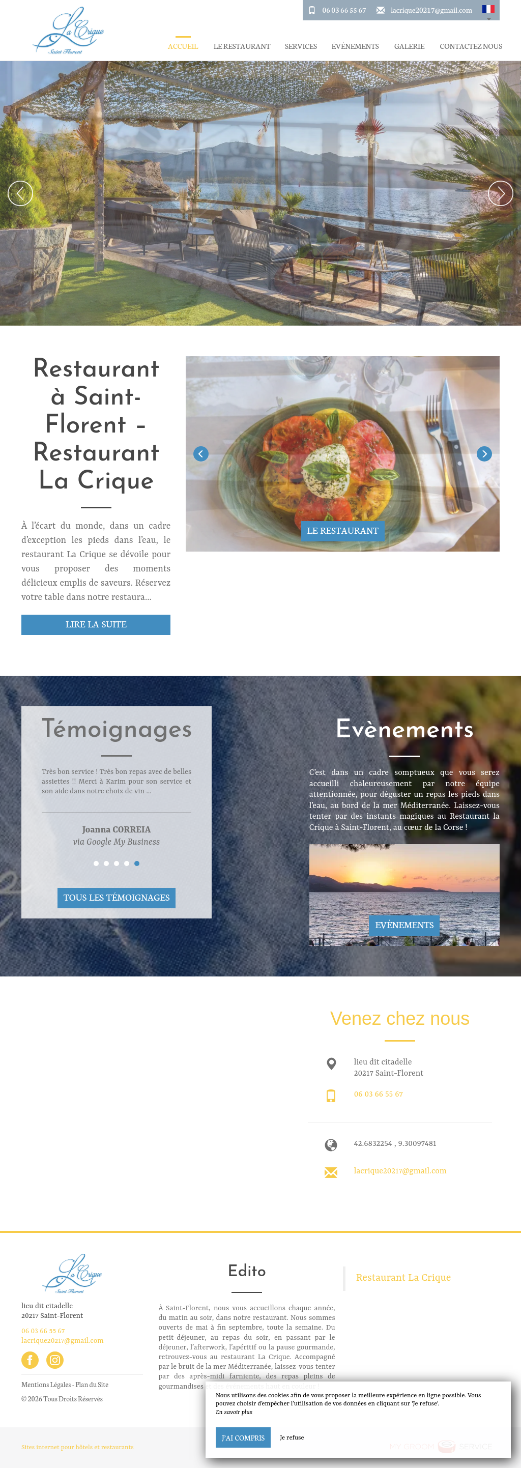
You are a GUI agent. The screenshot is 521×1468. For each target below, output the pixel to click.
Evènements (404, 924)
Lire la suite (96, 623)
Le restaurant (242, 46)
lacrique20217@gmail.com (431, 10)
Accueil (183, 46)
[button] (488, 10)
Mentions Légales (46, 1384)
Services (301, 46)
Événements (355, 46)
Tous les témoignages (116, 896)
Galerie (409, 46)
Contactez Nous (471, 46)
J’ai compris (243, 1437)
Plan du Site (91, 1384)
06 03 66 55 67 (344, 10)
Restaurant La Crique (403, 1278)
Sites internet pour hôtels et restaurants (77, 1447)
